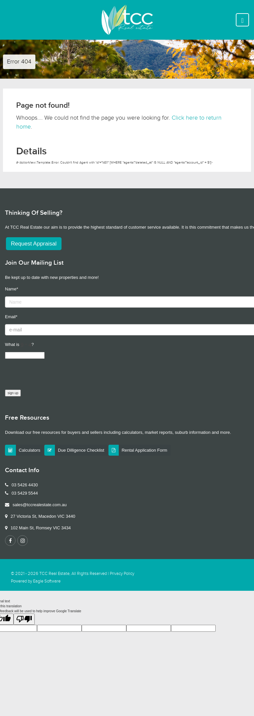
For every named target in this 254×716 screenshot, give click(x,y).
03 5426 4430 (25, 484)
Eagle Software (47, 581)
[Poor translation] (24, 619)
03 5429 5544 (25, 493)
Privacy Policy (122, 573)
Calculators (29, 450)
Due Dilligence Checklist (81, 450)
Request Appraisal (34, 244)
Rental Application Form (144, 450)
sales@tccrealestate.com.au (40, 504)
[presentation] (55, 377)
